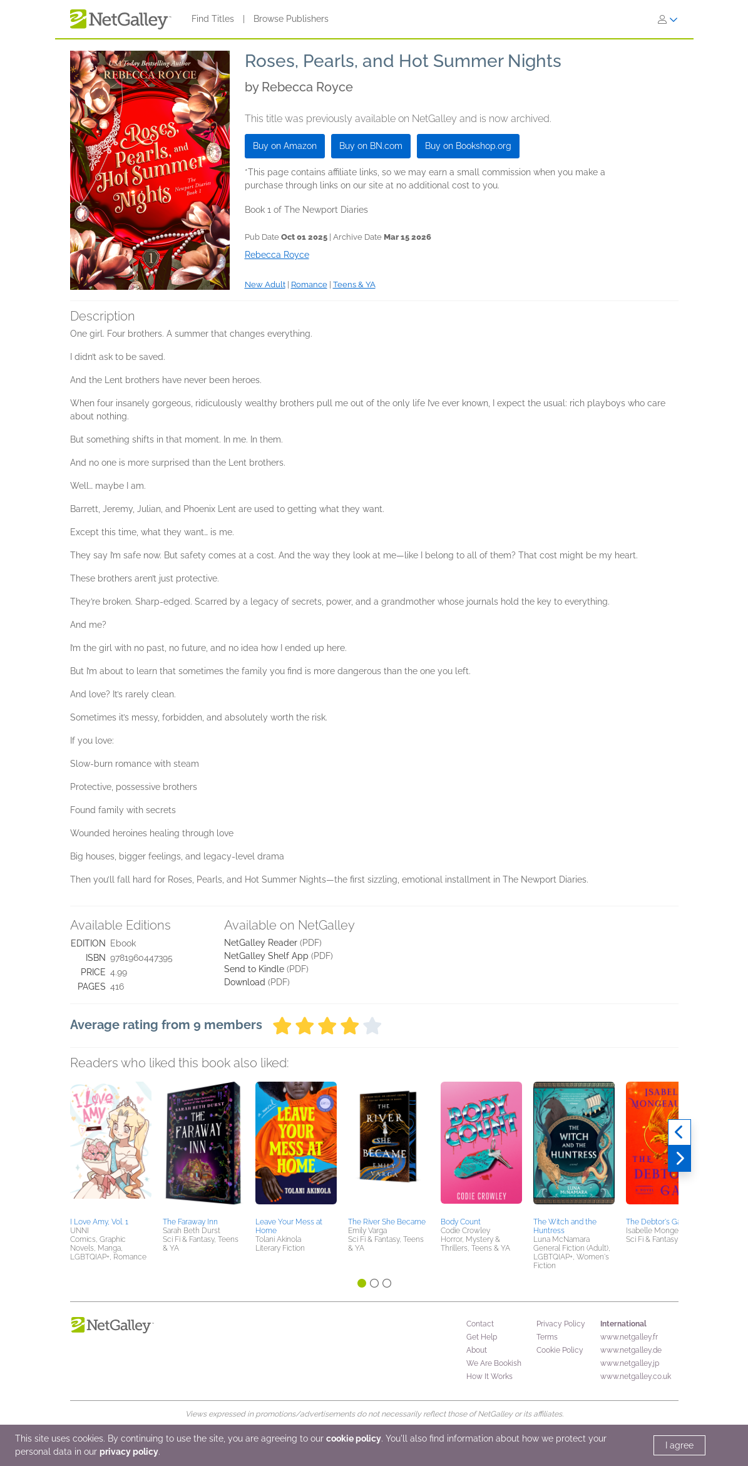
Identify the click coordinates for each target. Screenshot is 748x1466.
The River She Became (387, 1221)
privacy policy (129, 1452)
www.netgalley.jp (629, 1363)
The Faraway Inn (190, 1221)
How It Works (489, 1376)
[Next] (679, 1159)
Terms (547, 1337)
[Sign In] (668, 19)
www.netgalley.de (631, 1350)
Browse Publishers (291, 19)
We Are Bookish (493, 1363)
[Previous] (679, 1132)
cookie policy (353, 1438)
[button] (110, 1147)
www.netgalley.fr (629, 1337)
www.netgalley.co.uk (635, 1376)
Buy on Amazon (285, 146)
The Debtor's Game (659, 1221)
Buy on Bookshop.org (468, 146)
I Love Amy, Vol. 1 (99, 1221)
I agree (679, 1445)
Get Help (481, 1337)
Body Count (461, 1221)
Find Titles (213, 19)
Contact (480, 1324)
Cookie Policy (559, 1350)
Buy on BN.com (370, 146)
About (476, 1350)
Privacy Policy (560, 1324)
